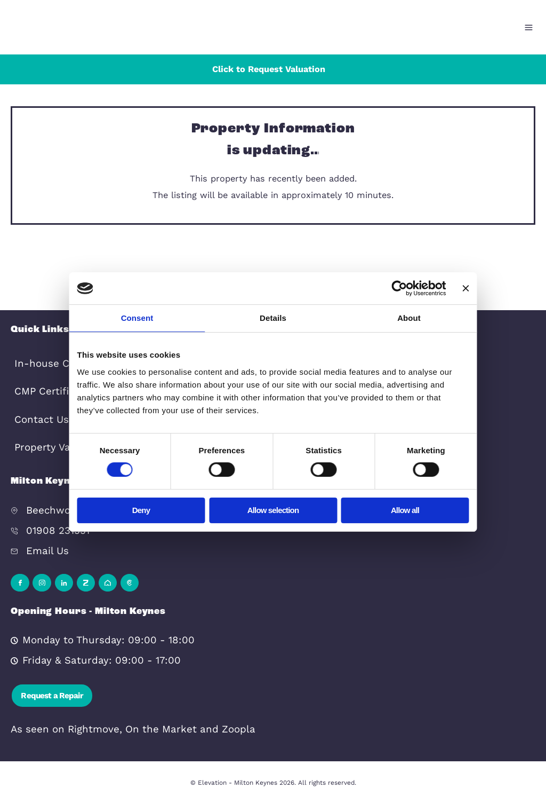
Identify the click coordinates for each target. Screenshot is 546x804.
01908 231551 (58, 531)
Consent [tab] (137, 317)
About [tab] (409, 317)
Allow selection (273, 510)
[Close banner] (466, 288)
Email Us (47, 551)
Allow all (405, 510)
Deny (141, 510)
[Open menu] (528, 27)
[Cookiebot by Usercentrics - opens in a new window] (406, 288)
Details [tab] (273, 317)
